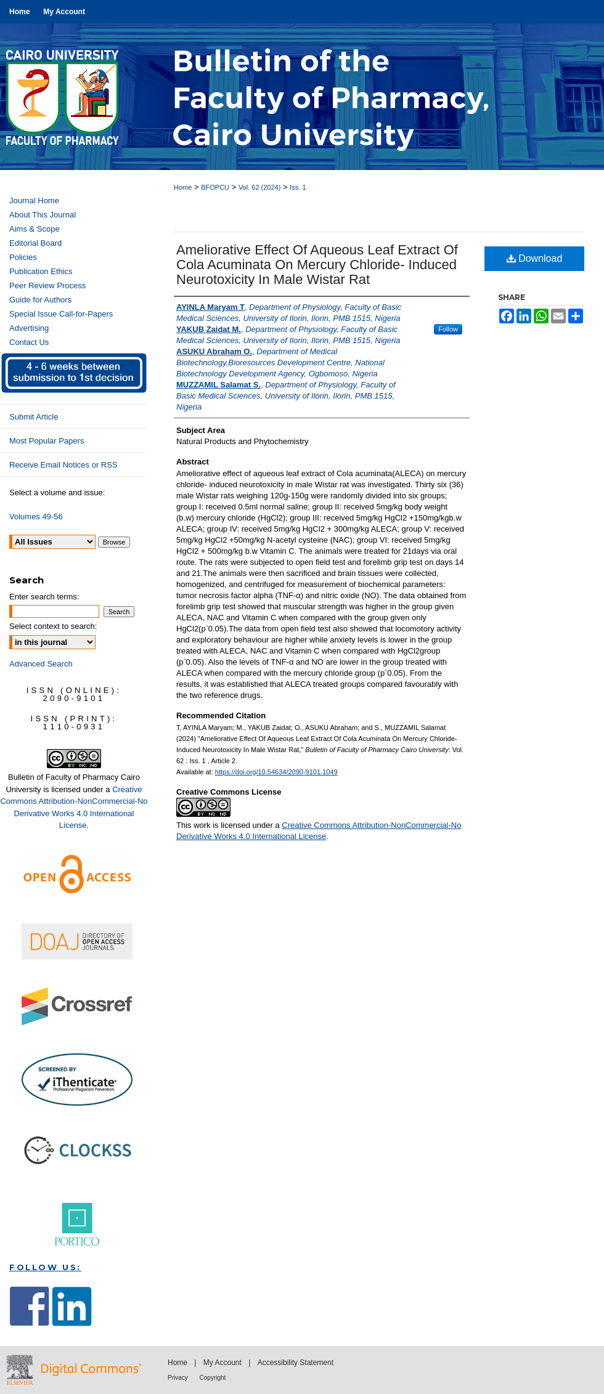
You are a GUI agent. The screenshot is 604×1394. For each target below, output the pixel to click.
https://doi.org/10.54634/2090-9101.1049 (276, 772)
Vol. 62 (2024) (260, 187)
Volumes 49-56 (36, 516)
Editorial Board (35, 243)
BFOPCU (215, 187)
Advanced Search (41, 663)
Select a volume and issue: (57, 492)
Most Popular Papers (46, 440)
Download (535, 258)
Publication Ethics (41, 271)
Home (183, 187)
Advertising (29, 328)
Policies (23, 257)
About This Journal (42, 214)
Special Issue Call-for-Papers (61, 313)
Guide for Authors (40, 299)
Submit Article (33, 416)
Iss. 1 (298, 187)
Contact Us (29, 342)
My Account (223, 1362)
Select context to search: (53, 626)
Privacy (179, 1377)
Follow (448, 329)
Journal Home (34, 200)
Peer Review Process (47, 285)
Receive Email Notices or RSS (63, 464)
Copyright (213, 1377)
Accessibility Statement (295, 1362)
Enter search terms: (44, 596)
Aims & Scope (34, 228)
